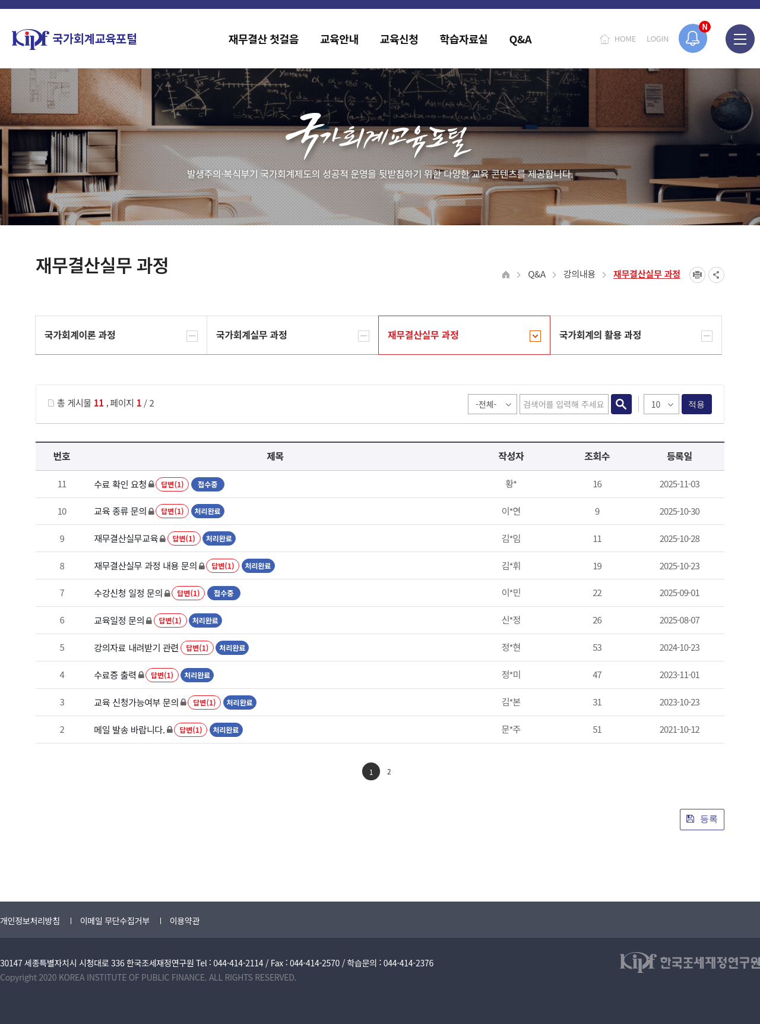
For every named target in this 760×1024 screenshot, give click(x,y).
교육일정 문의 (119, 620)
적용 (696, 404)
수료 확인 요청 (120, 484)
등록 (702, 819)
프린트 (697, 275)
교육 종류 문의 (120, 511)
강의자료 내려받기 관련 (136, 647)
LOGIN (658, 38)
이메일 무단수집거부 (115, 921)
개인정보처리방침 (30, 921)
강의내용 (579, 273)
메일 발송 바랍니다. (129, 729)
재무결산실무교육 (126, 538)
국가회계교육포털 (74, 39)
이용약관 (185, 921)
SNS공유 (716, 275)
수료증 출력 (115, 675)
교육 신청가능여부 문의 (136, 702)
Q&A (537, 273)
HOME (625, 38)
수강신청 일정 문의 (128, 593)
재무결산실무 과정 (646, 273)
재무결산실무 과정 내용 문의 (145, 565)
